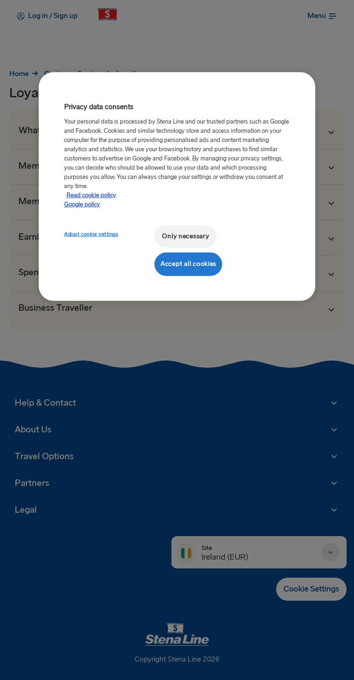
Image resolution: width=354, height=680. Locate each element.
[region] (177, 186)
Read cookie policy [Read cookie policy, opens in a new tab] (91, 195)
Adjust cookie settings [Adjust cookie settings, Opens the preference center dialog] (91, 234)
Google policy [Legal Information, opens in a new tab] (82, 204)
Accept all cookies (188, 264)
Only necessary (185, 236)
